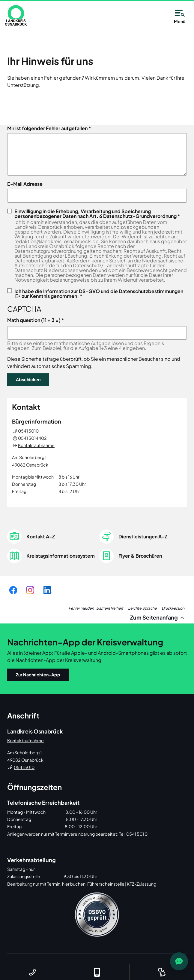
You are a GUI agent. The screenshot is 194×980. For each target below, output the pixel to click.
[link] (16, 15)
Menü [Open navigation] (180, 15)
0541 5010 (28, 430)
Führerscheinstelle (105, 884)
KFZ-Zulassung (141, 884)
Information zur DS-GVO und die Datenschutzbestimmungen (113, 291)
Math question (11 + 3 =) (34, 320)
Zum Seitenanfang (158, 617)
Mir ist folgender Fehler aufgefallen (47, 128)
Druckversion (173, 608)
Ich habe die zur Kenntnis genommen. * (98, 293)
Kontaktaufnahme (36, 445)
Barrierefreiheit (109, 608)
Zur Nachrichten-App (38, 674)
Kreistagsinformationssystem (60, 556)
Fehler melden (81, 608)
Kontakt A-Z (40, 536)
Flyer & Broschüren (140, 556)
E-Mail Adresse (25, 184)
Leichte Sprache (142, 608)
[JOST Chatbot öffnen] (179, 961)
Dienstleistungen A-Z (142, 536)
